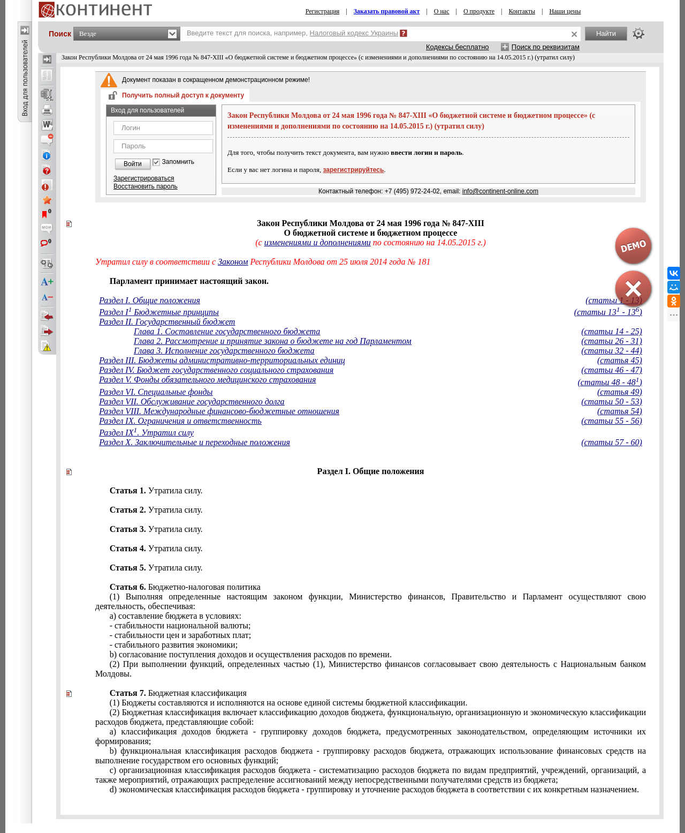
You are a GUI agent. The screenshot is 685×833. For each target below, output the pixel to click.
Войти (133, 164)
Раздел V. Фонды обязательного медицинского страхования (207, 379)
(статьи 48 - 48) (609, 382)
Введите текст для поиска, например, (292, 33)
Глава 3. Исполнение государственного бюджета (224, 350)
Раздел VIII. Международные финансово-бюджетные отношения (219, 411)
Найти (606, 33)
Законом (233, 261)
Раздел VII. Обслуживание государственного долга (191, 401)
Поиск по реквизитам (546, 47)
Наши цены (565, 11)
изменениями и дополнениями (317, 242)
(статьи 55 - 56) (611, 420)
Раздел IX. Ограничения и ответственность (180, 420)
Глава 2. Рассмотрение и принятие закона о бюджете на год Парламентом (273, 341)
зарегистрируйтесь (353, 170)
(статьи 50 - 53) (611, 401)
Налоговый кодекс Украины (354, 33)
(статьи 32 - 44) (611, 350)
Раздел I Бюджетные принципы (159, 312)
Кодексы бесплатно (457, 47)
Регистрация (323, 11)
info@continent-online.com (500, 191)
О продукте (478, 11)
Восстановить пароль (145, 186)
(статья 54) (619, 411)
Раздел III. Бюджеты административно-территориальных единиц (222, 360)
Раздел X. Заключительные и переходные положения (194, 442)
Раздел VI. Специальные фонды (155, 391)
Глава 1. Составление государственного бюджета (227, 331)
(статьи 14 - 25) (611, 331)
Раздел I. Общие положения (149, 300)
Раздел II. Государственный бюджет (167, 321)
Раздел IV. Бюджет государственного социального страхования (216, 369)
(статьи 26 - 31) (611, 341)
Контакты (521, 11)
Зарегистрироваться (143, 178)
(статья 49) (619, 391)
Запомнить (178, 162)
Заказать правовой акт (387, 11)
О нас (442, 11)
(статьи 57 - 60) (611, 442)
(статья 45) (619, 360)
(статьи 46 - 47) (611, 369)
